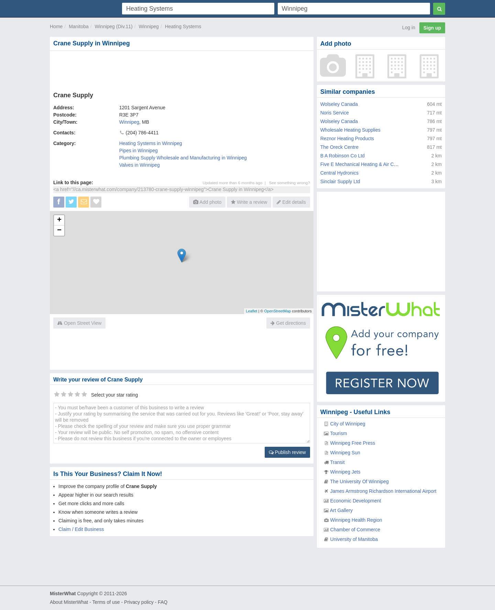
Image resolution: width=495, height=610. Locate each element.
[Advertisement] (181, 69)
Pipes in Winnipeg (138, 150)
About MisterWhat (69, 602)
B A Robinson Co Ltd (342, 155)
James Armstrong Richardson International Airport (383, 491)
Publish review (287, 452)
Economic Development (355, 500)
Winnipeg (149, 26)
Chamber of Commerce (355, 529)
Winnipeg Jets (345, 472)
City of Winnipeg (347, 423)
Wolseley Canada (339, 104)
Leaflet (251, 311)
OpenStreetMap (277, 311)
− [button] (59, 230)
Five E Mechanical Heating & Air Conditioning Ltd (372, 164)
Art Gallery (341, 510)
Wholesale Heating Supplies (350, 130)
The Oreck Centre (339, 147)
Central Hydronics (339, 173)
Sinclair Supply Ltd (340, 181)
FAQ (162, 602)
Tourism (338, 433)
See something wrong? (289, 182)
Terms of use (106, 602)
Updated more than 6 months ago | (236, 182)
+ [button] (59, 220)
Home (56, 26)
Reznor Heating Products (347, 138)
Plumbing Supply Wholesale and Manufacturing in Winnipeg (183, 157)
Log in (408, 27)
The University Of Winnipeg (359, 481)
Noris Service (334, 112)
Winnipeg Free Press (352, 443)
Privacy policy (139, 602)
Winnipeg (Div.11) (114, 26)
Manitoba (79, 26)
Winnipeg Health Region (356, 520)
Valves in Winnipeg (139, 165)
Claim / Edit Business (81, 529)
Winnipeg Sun (345, 452)
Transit (337, 462)
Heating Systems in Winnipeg (150, 143)
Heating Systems (183, 26)
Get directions (288, 323)
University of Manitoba (354, 539)
